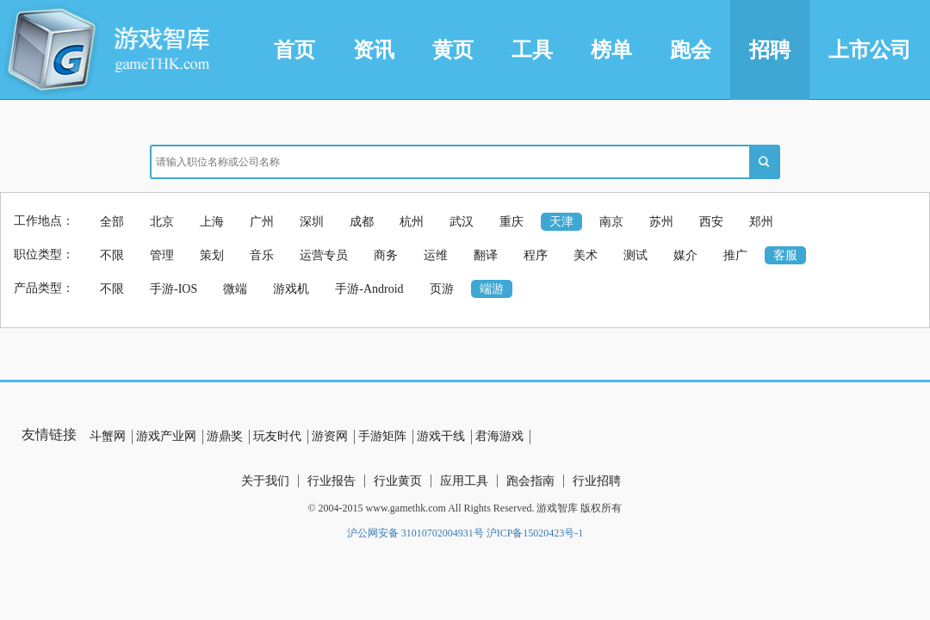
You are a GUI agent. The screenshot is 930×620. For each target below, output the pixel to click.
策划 (212, 255)
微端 (235, 288)
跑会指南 (530, 480)
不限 (112, 255)
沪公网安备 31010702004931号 (415, 533)
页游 (442, 288)
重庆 (511, 221)
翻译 (486, 255)
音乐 (262, 255)
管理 (162, 255)
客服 (785, 255)
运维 (436, 255)
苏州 (661, 221)
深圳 (312, 221)
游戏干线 (441, 436)
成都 (362, 221)
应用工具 (464, 480)
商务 (386, 255)
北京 (162, 221)
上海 (212, 221)
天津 (561, 221)
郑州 (761, 221)
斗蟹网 (108, 436)
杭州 (412, 221)
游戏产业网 (166, 436)
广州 (262, 221)
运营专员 (324, 255)
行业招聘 (597, 480)
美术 (586, 255)
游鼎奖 (225, 436)
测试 (635, 255)
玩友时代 (277, 436)
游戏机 (291, 288)
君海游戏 (499, 436)
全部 (112, 221)
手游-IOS (173, 288)
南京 (611, 221)
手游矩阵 (382, 436)
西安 (711, 221)
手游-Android (369, 288)
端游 (492, 288)
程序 (536, 255)
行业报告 (331, 480)
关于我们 (265, 480)
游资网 (330, 436)
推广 (735, 255)
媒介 (685, 255)
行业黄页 (398, 480)
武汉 (462, 221)
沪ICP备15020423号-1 (535, 533)
